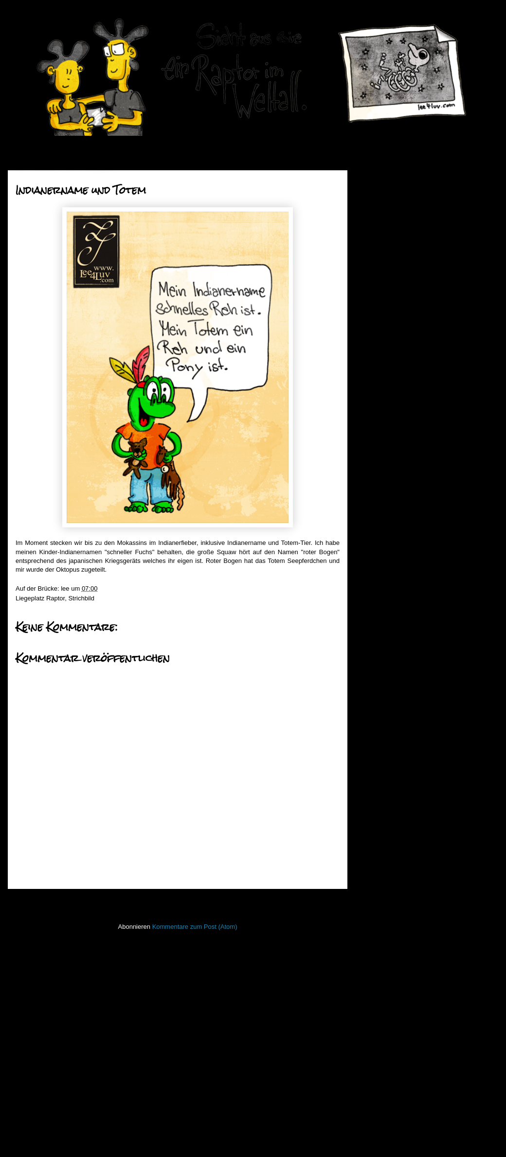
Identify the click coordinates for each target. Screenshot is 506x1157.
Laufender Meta (385, 875)
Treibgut (374, 1033)
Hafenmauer (380, 817)
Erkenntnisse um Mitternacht (419, 579)
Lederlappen (380, 889)
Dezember (396, 252)
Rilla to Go (394, 505)
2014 (381, 654)
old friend (392, 542)
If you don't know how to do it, (420, 554)
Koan (370, 860)
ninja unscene (382, 918)
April (388, 351)
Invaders (375, 846)
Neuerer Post (38, 902)
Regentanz (394, 530)
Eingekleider (396, 567)
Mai (387, 339)
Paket (387, 591)
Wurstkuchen (397, 517)
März (389, 363)
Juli (386, 314)
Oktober (393, 277)
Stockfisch (377, 1004)
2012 (381, 679)
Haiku (371, 831)
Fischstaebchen (385, 803)
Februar (393, 376)
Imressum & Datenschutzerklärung (411, 1074)
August (391, 302)
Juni (387, 326)
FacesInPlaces (384, 788)
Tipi (384, 443)
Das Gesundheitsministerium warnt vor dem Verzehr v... (419, 620)
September (397, 289)
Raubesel (392, 456)
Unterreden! (396, 604)
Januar (391, 388)
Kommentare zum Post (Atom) (194, 926)
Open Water (380, 932)
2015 (381, 242)
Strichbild (81, 598)
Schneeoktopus (401, 431)
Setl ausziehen (399, 468)
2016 (381, 229)
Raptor (55, 598)
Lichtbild (375, 903)
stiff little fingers (385, 990)
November (396, 265)
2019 (381, 192)
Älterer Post (320, 902)
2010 (381, 704)
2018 (381, 205)
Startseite (180, 902)
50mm (372, 759)
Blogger (277, 1137)
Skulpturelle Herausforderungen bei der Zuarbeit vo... (424, 415)
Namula (390, 636)
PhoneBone (380, 946)
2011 (381, 691)
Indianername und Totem (414, 399)
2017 (381, 217)
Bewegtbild (379, 773)
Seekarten (377, 975)
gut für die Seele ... (405, 493)
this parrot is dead (404, 480)
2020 (381, 180)
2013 (381, 667)
